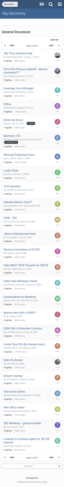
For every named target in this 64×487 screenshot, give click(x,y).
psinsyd (10, 92)
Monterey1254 (13, 395)
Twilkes (10, 253)
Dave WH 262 (13, 300)
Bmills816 (11, 107)
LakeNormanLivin (15, 332)
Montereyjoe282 (14, 57)
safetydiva (11, 76)
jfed (8, 123)
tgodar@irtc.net (14, 205)
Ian (7, 316)
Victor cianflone (14, 139)
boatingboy (12, 411)
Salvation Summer (15, 284)
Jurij (8, 427)
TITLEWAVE (12, 379)
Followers (28, 466)
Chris (8, 174)
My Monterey (14, 13)
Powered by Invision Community (32, 482)
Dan (8, 269)
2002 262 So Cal (14, 348)
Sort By (54, 40)
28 (59, 466)
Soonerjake (12, 237)
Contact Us (32, 478)
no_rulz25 (11, 158)
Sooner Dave (12, 221)
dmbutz (10, 446)
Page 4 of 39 (32, 46)
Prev (12, 46)
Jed (8, 363)
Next (51, 46)
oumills (10, 190)
